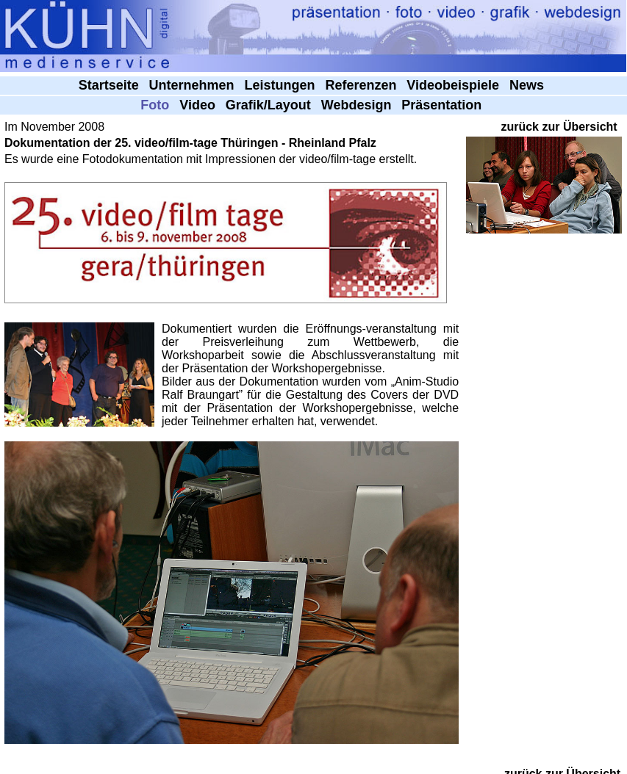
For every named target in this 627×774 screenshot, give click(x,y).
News (528, 85)
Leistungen (282, 85)
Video (199, 105)
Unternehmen (193, 85)
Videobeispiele (454, 85)
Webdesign (358, 105)
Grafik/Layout (270, 105)
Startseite (111, 85)
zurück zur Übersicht (559, 126)
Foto (156, 105)
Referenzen (362, 85)
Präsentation (443, 105)
